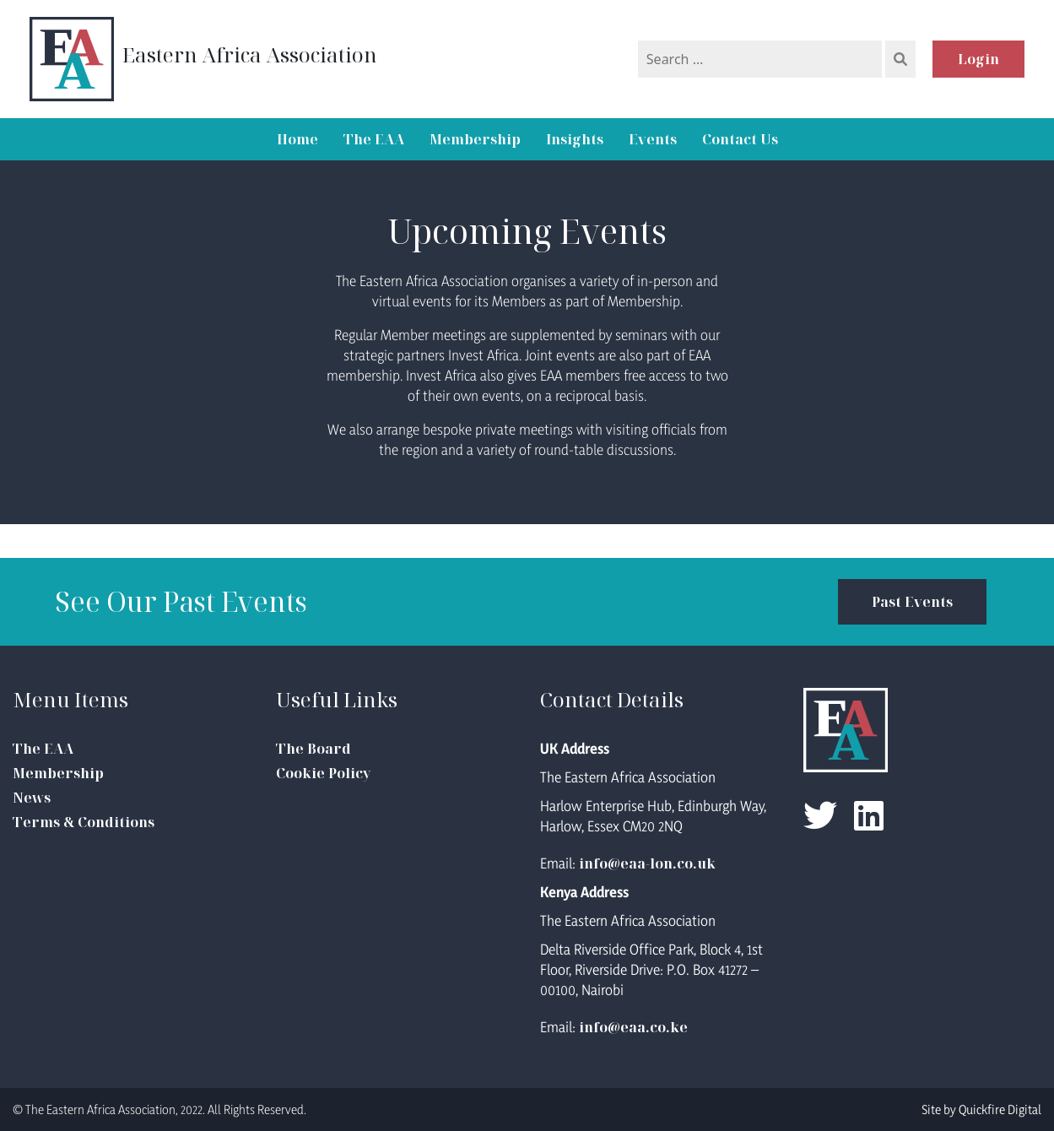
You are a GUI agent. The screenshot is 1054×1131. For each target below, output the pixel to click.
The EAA (373, 139)
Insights (574, 139)
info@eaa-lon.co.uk (647, 863)
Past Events (912, 602)
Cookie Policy (323, 773)
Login (978, 59)
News (32, 797)
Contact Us (740, 139)
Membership (475, 139)
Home (297, 139)
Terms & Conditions (83, 822)
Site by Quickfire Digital (981, 1109)
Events (653, 139)
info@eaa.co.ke (633, 1027)
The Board (313, 748)
